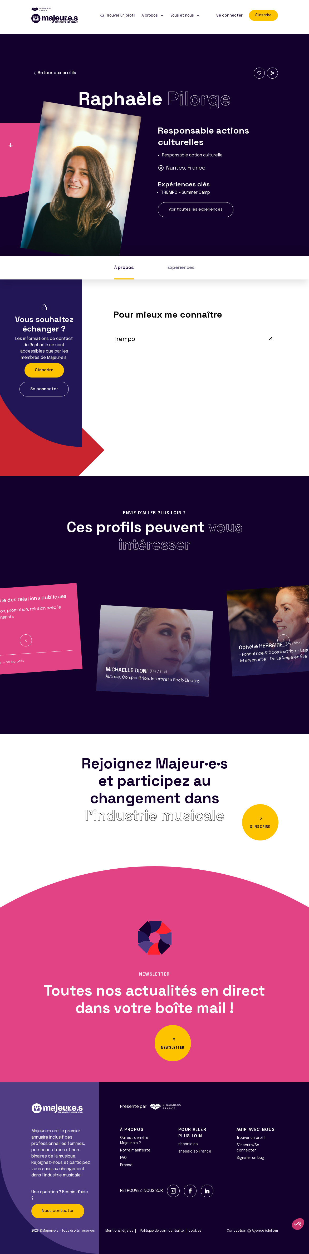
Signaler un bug (250, 1158)
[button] (26, 640)
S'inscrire (263, 15)
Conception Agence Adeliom (252, 1230)
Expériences (181, 268)
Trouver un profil (251, 1138)
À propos (124, 268)
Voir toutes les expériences (196, 209)
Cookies (195, 1230)
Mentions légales (119, 1230)
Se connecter (229, 15)
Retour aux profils (54, 73)
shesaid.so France (194, 1151)
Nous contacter (58, 1211)
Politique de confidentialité (162, 1230)
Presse (126, 1165)
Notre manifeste (135, 1150)
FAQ (123, 1158)
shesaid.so (188, 1144)
